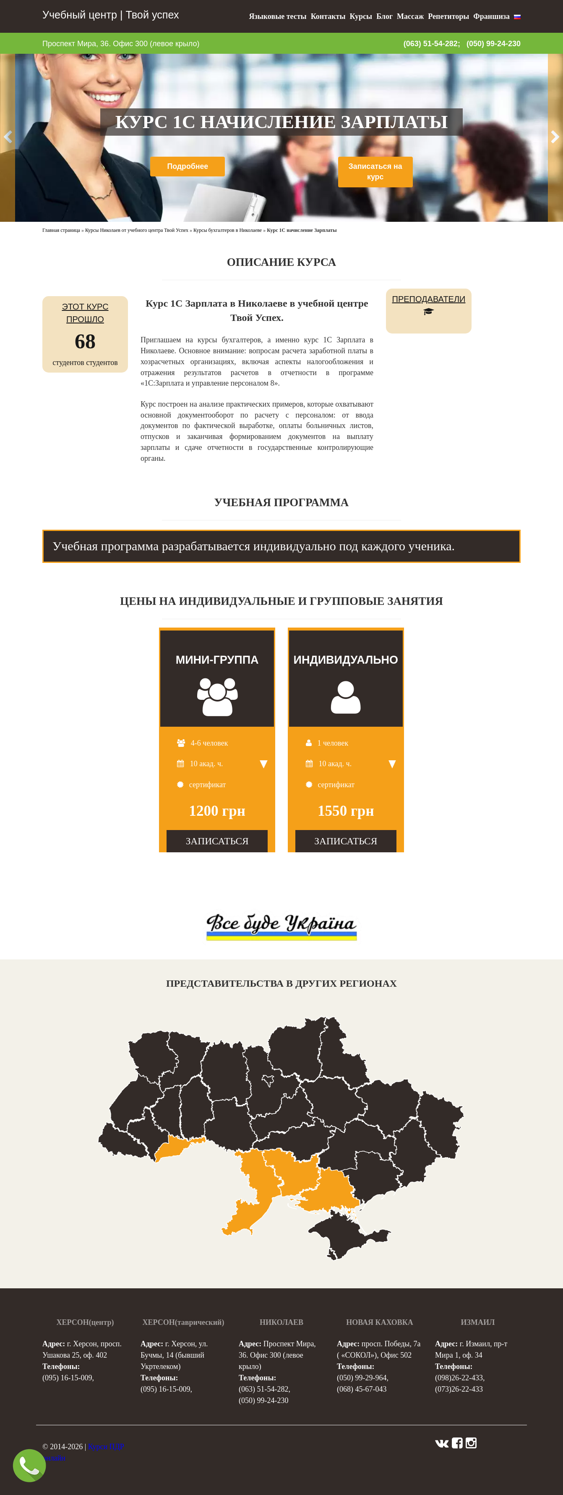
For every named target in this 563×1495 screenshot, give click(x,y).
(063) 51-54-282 (263, 1389)
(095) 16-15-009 (67, 1378)
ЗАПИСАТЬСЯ (217, 841)
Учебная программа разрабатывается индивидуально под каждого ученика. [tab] (253, 546)
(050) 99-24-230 (494, 43)
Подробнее (188, 166)
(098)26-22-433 (459, 1378)
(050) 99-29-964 (361, 1378)
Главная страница (61, 230)
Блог (384, 16)
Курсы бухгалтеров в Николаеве (227, 230)
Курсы (360, 16)
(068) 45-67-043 (361, 1389)
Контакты (328, 16)
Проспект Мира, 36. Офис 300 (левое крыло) (120, 43)
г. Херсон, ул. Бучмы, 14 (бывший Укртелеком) (174, 1355)
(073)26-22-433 (459, 1389)
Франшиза (491, 16)
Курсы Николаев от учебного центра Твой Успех (136, 230)
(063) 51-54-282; (432, 43)
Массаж (410, 16)
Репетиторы (448, 16)
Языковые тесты (277, 16)
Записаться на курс (375, 171)
